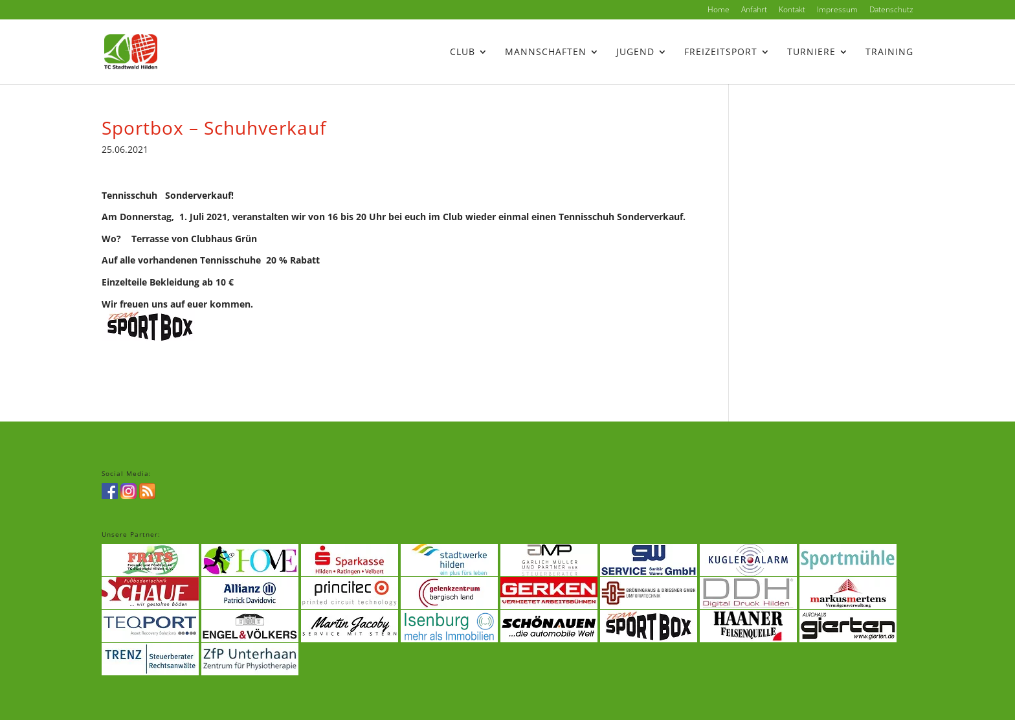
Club (462, 52)
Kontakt (792, 10)
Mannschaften (545, 52)
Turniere (811, 52)
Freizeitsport (720, 52)
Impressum (837, 10)
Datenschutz (891, 10)
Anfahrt (754, 10)
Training (889, 52)
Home (719, 10)
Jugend (635, 52)
